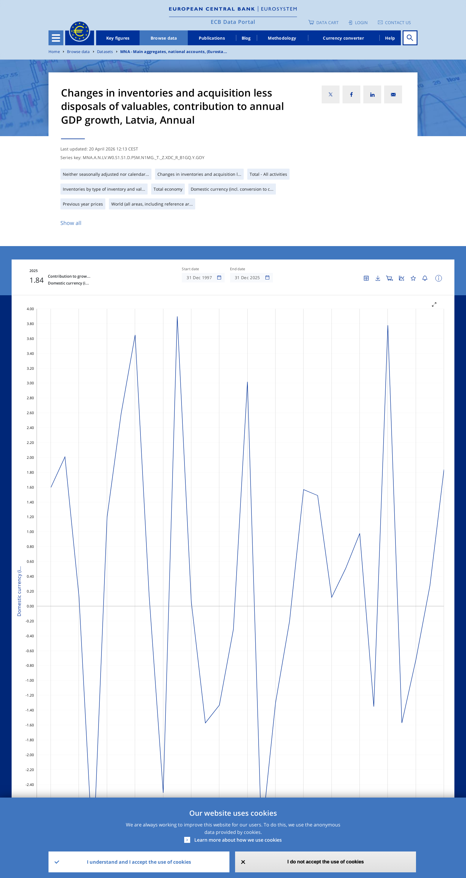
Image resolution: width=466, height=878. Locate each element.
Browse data (164, 38)
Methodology (282, 38)
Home (54, 51)
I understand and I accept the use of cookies (139, 862)
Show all (71, 222)
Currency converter (343, 38)
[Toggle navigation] (56, 37)
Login (361, 22)
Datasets (105, 51)
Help (390, 38)
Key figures (118, 38)
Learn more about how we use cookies (238, 840)
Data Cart (327, 22)
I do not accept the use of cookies (325, 861)
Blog (246, 38)
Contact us (398, 22)
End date (237, 269)
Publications (212, 38)
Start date (190, 269)
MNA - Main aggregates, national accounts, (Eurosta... (173, 51)
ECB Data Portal (233, 21)
